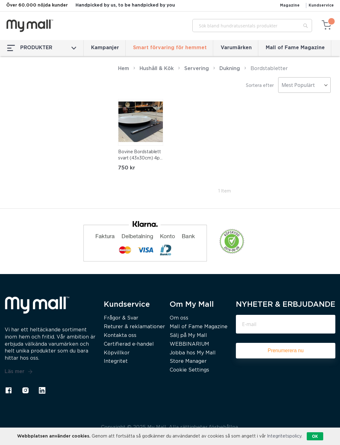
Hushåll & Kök (157, 68)
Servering (196, 68)
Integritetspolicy (284, 436)
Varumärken (236, 47)
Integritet (116, 361)
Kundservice (321, 5)
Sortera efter (260, 86)
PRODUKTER (41, 48)
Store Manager (188, 361)
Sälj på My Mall (188, 335)
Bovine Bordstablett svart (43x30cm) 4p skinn (139, 155)
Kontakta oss (120, 335)
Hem (123, 68)
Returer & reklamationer (134, 326)
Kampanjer (105, 47)
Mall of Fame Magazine (295, 47)
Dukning (229, 68)
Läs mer (19, 371)
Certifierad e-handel (129, 344)
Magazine (290, 5)
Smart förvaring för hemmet (170, 47)
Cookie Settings (189, 370)
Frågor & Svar (121, 318)
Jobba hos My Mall (193, 353)
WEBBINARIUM (189, 344)
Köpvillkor (117, 353)
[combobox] (252, 25)
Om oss (179, 318)
